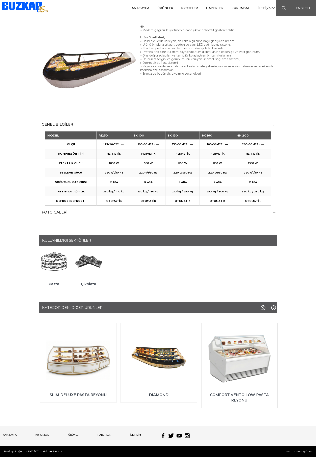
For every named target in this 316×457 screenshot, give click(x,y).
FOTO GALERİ (55, 212)
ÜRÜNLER (74, 434)
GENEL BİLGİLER (57, 124)
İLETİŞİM (135, 434)
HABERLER (104, 434)
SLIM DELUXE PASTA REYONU (78, 395)
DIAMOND (158, 395)
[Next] (273, 308)
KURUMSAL (42, 434)
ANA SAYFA (10, 434)
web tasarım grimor (299, 451)
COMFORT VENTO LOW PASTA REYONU (239, 398)
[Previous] (263, 308)
